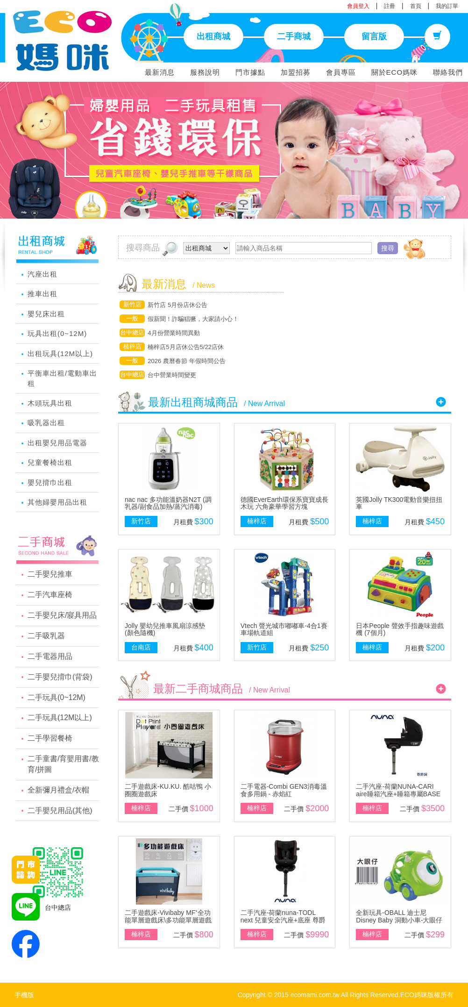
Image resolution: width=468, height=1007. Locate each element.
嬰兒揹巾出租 (50, 482)
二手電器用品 (50, 656)
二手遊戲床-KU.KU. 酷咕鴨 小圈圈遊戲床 (168, 790)
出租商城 (213, 36)
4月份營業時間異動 (173, 332)
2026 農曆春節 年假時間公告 (186, 360)
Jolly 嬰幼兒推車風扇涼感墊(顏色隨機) (165, 629)
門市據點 (250, 72)
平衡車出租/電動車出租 (62, 378)
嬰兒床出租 (46, 314)
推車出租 (42, 294)
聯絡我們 (448, 72)
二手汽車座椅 (50, 595)
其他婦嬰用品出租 (57, 502)
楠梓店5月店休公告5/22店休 (186, 346)
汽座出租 (42, 274)
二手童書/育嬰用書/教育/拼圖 (63, 764)
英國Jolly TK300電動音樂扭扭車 (399, 503)
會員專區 (341, 72)
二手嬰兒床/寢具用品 (62, 615)
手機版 (24, 995)
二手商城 (294, 36)
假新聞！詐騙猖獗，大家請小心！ (193, 318)
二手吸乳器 (46, 636)
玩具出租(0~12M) (57, 333)
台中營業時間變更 (172, 375)
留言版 (374, 36)
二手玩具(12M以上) (60, 717)
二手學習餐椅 (50, 738)
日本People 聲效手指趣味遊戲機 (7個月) (399, 629)
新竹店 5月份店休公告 (177, 304)
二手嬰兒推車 (50, 574)
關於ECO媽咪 (394, 72)
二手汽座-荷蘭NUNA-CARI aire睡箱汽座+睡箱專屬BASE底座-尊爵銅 (398, 794)
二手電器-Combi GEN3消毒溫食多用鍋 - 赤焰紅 (284, 790)
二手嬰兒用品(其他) (60, 810)
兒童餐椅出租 (50, 462)
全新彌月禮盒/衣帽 (58, 790)
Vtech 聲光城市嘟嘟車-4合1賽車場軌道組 (284, 629)
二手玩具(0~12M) (56, 697)
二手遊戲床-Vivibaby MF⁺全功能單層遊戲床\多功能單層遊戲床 (168, 920)
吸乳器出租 (46, 423)
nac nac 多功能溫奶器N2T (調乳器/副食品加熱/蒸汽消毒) (168, 503)
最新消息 (160, 72)
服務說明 (205, 72)
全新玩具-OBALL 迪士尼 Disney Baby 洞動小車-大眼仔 (399, 916)
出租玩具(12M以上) (60, 353)
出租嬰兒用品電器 (57, 443)
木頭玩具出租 (50, 403)
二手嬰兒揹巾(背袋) (60, 677)
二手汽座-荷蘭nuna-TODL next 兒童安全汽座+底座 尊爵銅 (283, 920)
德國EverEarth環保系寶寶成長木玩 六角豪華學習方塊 (284, 503)
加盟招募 (296, 72)
